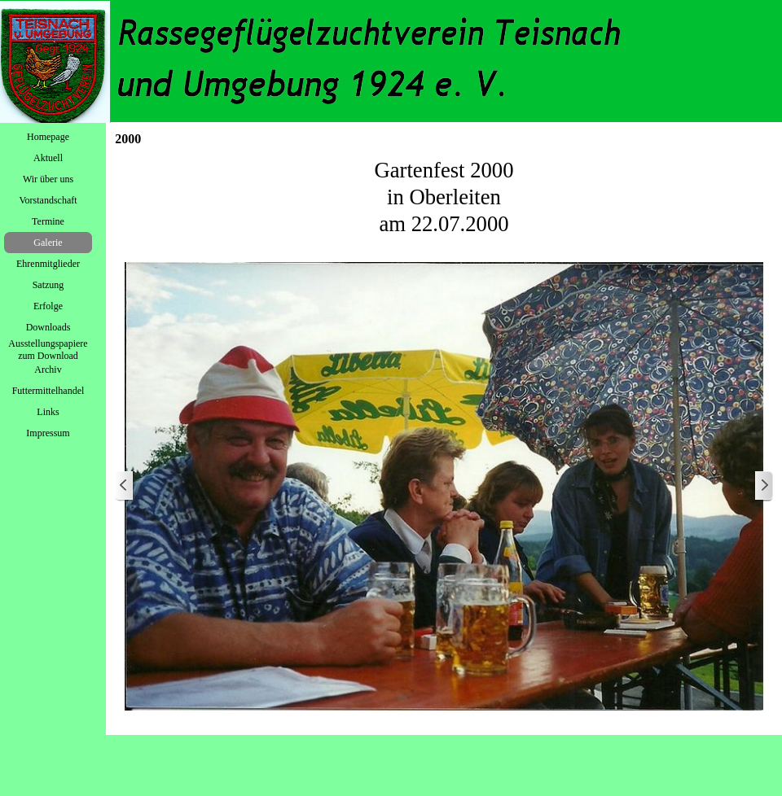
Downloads (48, 327)
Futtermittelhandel (48, 390)
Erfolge (48, 306)
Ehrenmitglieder (48, 263)
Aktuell (48, 158)
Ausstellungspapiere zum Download (47, 349)
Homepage (48, 136)
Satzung (48, 285)
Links (48, 412)
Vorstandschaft (48, 200)
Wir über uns (48, 179)
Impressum (47, 433)
